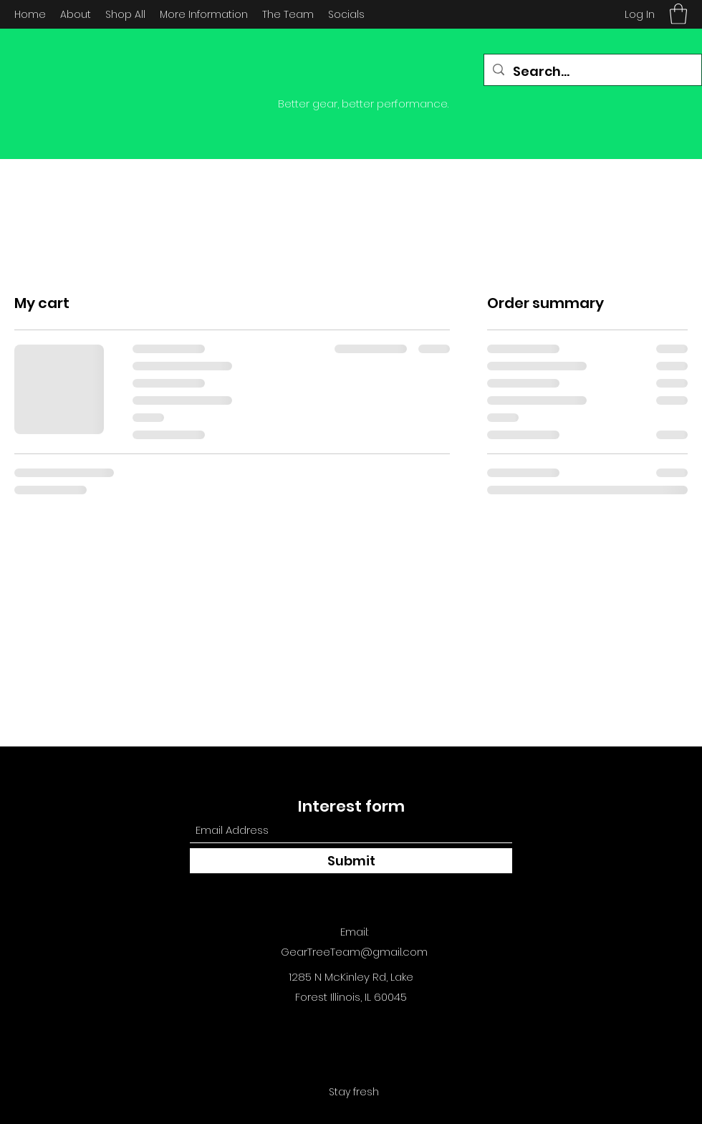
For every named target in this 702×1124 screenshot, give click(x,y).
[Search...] (592, 71)
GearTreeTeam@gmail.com (354, 951)
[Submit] (351, 860)
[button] (678, 14)
